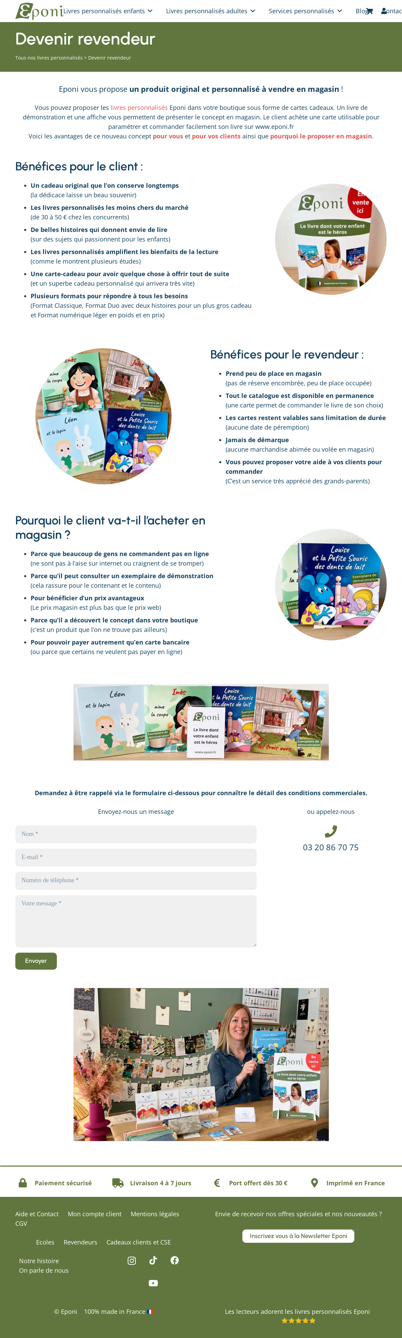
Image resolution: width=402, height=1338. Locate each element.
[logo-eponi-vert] (39, 11)
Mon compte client (95, 1214)
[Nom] (136, 833)
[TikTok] (153, 1260)
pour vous (168, 136)
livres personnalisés (139, 107)
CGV (21, 1223)
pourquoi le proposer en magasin (321, 136)
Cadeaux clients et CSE (139, 1242)
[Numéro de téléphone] (136, 880)
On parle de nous (44, 1270)
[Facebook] (175, 1260)
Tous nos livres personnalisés (49, 57)
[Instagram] (132, 1261)
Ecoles (45, 1242)
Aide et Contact (37, 1214)
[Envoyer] (36, 961)
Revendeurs (80, 1242)
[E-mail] (136, 857)
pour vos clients (216, 136)
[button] (149, 11)
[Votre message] (136, 921)
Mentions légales (155, 1214)
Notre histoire (39, 1261)
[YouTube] (153, 1283)
